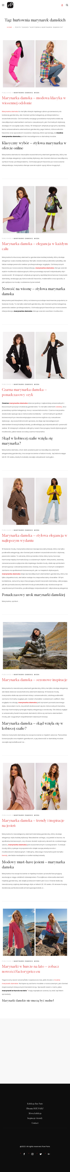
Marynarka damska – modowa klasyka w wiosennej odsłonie (34, 100)
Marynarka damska (10, 111)
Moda (36, 93)
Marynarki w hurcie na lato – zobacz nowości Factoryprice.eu (30, 969)
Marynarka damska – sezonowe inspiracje (34, 680)
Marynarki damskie (23, 93)
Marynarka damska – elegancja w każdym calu (35, 246)
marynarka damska (44, 268)
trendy (4, 855)
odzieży (59, 407)
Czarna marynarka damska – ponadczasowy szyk (24, 392)
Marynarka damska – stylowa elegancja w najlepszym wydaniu (34, 538)
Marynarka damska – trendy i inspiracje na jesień (33, 823)
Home (9, 27)
